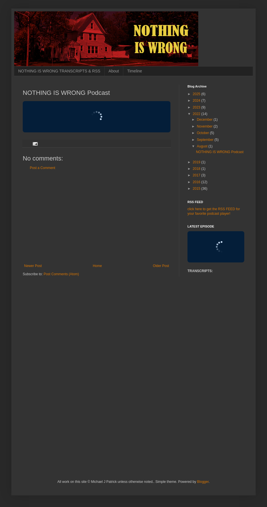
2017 (197, 175)
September (205, 140)
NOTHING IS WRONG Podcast (219, 152)
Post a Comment (42, 168)
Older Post (161, 266)
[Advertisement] (96, 217)
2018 (197, 169)
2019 (197, 162)
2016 (197, 182)
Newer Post (33, 266)
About (114, 71)
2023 (197, 107)
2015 (197, 189)
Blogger (203, 482)
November (205, 126)
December (205, 120)
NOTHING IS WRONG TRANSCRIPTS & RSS (59, 71)
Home (97, 266)
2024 (197, 101)
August (202, 146)
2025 (197, 94)
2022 (197, 114)
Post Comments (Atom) (61, 274)
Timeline (134, 71)
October (203, 133)
